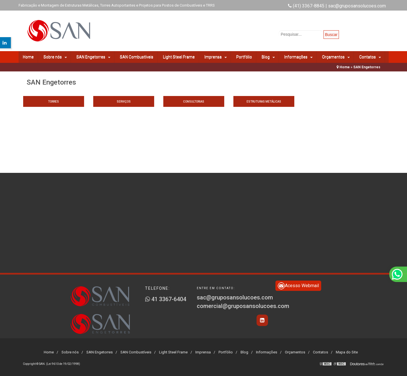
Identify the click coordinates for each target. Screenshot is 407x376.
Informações (298, 57)
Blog (268, 57)
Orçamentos (336, 57)
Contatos (370, 57)
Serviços (124, 101)
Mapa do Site (347, 352)
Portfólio (244, 57)
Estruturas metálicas (264, 101)
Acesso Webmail (298, 285)
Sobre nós (55, 57)
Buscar (331, 34)
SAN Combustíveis (136, 57)
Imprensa (216, 57)
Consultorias (193, 101)
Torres (53, 101)
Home (28, 57)
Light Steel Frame (179, 57)
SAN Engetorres (93, 57)
